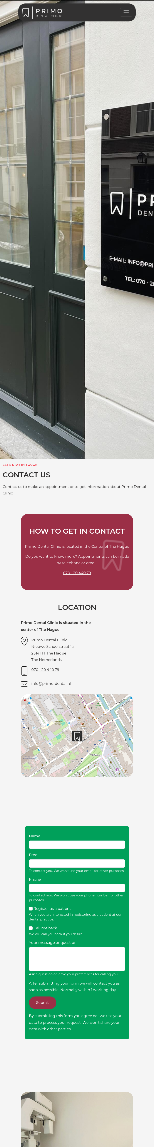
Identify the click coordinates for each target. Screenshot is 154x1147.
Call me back (45, 928)
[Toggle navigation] (126, 12)
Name (34, 836)
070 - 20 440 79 (77, 573)
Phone (35, 879)
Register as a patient (52, 908)
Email (34, 855)
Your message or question (53, 942)
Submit (42, 1003)
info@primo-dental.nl (51, 683)
